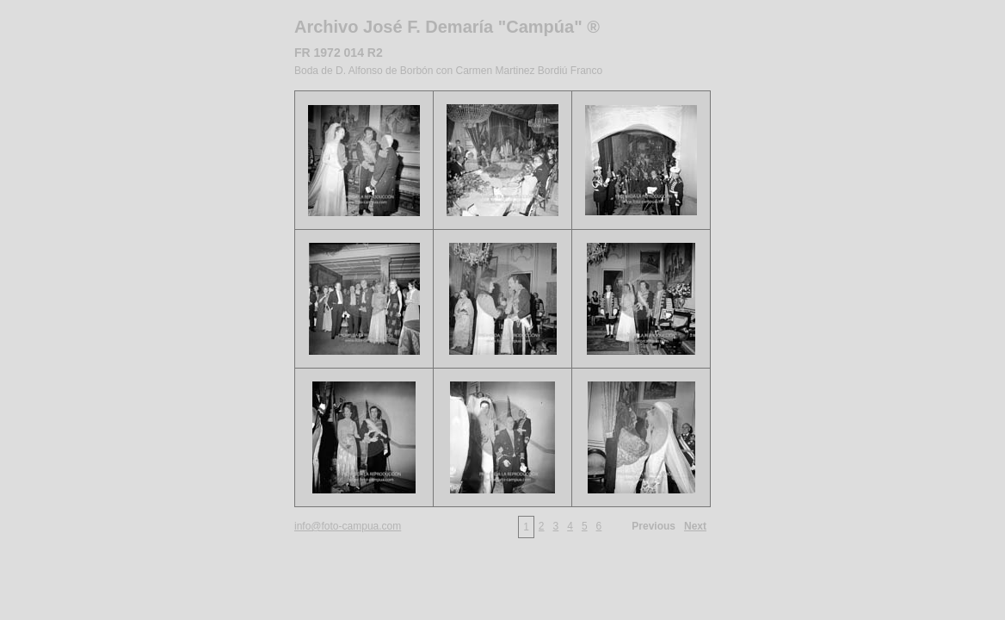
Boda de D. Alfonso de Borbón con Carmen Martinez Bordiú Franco (448, 71)
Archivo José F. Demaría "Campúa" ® (447, 26)
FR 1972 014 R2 (338, 52)
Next (695, 526)
